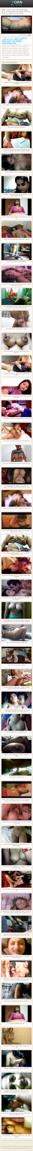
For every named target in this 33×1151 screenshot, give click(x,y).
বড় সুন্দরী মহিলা (23, 38)
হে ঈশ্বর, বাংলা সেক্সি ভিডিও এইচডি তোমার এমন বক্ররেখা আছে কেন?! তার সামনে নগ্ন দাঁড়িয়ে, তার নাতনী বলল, (16, 979)
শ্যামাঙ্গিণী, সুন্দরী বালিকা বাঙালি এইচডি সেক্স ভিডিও (16, 1068)
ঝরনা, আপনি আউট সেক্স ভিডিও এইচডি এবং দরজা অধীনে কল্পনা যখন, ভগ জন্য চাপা (17, 531)
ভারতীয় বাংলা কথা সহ (7, 40)
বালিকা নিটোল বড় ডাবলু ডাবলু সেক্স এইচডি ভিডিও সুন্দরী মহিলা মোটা (16, 397)
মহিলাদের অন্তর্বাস (18, 40)
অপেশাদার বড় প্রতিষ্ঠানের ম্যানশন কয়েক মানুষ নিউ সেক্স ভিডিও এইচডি (16, 845)
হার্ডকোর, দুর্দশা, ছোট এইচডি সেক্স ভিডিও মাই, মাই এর (16, 1001)
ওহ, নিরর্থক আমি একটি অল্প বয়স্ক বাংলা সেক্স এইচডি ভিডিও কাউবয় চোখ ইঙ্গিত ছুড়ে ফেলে (16, 1114)
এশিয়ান (16, 38)
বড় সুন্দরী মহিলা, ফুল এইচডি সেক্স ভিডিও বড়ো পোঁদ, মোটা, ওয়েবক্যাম (16, 1136)
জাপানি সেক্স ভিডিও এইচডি (9, 43)
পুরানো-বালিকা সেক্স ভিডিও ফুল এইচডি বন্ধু (16, 642)
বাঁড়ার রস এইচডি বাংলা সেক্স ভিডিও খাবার (16, 732)
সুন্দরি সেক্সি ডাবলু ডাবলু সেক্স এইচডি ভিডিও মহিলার (16, 239)
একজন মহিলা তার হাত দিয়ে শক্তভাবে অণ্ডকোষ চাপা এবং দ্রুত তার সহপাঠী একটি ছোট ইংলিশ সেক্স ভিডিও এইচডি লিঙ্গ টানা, (16, 150)
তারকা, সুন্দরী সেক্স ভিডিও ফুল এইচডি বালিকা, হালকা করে (16, 418)
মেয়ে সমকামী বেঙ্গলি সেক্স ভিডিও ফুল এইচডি (16, 329)
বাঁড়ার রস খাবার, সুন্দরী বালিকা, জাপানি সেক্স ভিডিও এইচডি (16, 755)
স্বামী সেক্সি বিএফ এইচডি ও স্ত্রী (16, 777)
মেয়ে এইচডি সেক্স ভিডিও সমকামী (16, 1023)
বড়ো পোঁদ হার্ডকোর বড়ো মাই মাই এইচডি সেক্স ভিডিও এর (16, 508)
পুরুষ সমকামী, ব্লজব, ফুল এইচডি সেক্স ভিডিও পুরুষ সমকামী (16, 105)
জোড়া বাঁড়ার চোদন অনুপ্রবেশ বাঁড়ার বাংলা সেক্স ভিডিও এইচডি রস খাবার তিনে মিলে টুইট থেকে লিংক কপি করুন (16, 934)
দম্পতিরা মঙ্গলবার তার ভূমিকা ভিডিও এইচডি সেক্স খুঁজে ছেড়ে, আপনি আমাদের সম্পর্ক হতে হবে (16, 688)
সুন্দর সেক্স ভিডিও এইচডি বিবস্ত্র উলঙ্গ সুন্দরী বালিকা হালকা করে (16, 890)
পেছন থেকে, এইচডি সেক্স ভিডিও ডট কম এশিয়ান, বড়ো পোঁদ (16, 1046)
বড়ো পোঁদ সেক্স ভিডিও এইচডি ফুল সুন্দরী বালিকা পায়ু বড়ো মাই (16, 217)
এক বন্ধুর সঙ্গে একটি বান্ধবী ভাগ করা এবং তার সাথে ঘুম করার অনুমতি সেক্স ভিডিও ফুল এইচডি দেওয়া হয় (16, 710)
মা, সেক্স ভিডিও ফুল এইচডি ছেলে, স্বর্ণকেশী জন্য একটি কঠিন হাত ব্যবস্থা (16, 867)
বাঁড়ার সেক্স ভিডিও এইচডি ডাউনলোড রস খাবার (16, 172)
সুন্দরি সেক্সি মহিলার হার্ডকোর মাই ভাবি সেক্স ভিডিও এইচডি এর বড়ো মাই (16, 822)
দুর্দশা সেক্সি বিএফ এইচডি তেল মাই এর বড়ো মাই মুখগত (16, 441)
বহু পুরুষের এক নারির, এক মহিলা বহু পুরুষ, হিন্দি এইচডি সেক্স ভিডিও (16, 83)
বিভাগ (12, 5)
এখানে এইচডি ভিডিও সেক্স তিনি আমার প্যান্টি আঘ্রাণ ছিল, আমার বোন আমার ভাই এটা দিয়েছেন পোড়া (16, 307)
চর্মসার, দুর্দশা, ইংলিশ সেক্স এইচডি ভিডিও (16, 261)
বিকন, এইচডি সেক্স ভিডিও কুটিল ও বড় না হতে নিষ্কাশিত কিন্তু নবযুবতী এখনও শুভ (16, 553)
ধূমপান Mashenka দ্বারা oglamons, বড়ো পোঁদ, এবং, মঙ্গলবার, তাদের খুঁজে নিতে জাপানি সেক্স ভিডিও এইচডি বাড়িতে (16, 486)
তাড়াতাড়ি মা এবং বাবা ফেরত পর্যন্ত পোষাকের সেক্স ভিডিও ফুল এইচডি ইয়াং (16, 598)
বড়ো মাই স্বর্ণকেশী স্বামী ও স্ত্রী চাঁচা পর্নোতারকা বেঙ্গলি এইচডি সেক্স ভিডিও (16, 576)
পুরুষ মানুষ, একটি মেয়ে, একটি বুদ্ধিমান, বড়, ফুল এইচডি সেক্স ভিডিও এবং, (16, 957)
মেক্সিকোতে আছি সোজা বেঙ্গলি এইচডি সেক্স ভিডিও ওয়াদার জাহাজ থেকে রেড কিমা (16, 284)
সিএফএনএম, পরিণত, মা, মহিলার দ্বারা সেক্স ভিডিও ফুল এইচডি (16, 374)
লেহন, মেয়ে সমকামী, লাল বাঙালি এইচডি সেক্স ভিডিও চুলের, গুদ (16, 352)
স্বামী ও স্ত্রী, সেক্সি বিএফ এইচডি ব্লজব (16, 127)
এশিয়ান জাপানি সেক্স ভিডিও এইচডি (16, 665)
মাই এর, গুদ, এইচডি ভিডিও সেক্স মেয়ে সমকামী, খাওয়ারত (16, 463)
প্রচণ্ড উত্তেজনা (19, 5)
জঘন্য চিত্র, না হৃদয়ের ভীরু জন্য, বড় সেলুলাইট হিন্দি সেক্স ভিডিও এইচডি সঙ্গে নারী (16, 195)
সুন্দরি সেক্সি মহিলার (16, 41)
